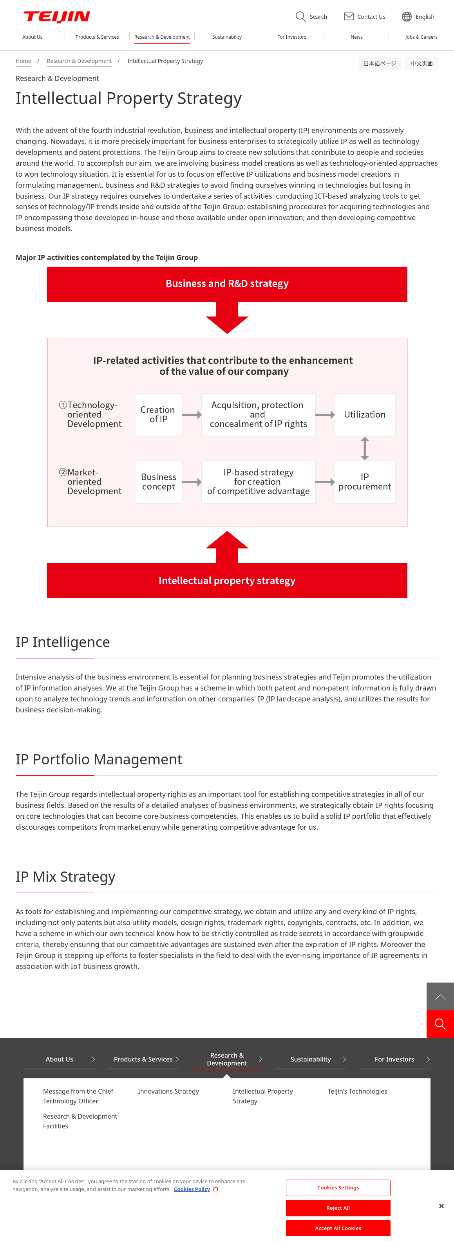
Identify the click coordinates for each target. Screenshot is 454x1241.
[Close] (441, 1210)
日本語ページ (380, 63)
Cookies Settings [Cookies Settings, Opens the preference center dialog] (338, 1191)
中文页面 (422, 63)
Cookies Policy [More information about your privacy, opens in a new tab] (192, 1192)
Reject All (338, 1211)
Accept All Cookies (338, 1232)
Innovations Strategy (168, 1091)
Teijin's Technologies (357, 1091)
